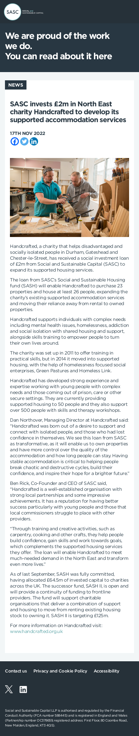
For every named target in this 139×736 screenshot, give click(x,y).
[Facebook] (15, 141)
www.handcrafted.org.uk (36, 631)
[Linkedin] (34, 141)
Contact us (16, 671)
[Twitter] (24, 141)
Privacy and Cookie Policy (60, 671)
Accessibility (106, 671)
